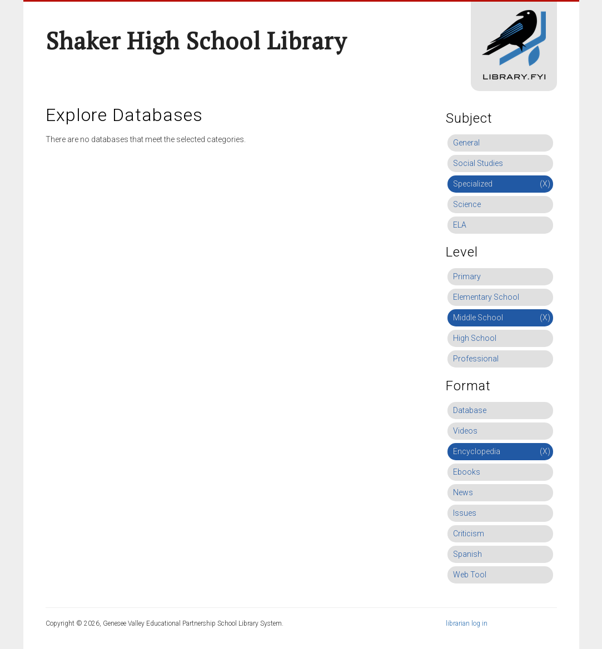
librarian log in (466, 623)
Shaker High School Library (196, 40)
